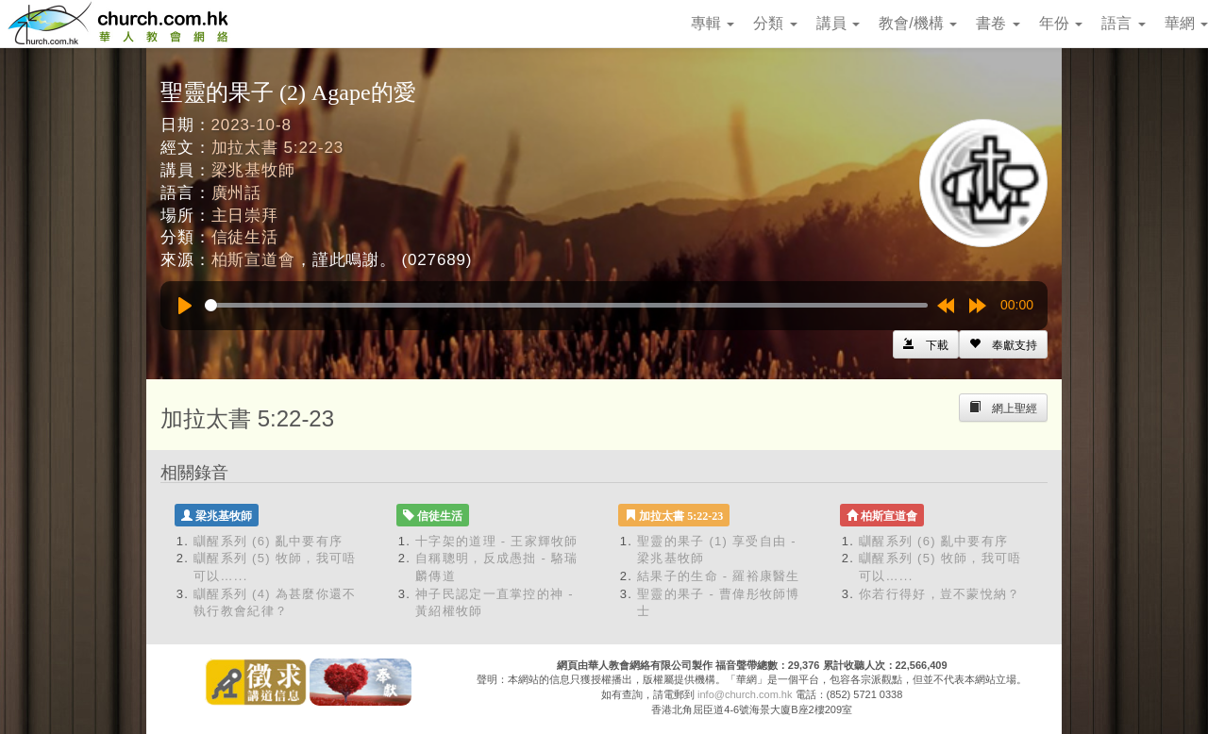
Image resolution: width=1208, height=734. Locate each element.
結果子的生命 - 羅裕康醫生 (718, 576)
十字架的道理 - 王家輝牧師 (497, 541)
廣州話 (236, 193)
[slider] (566, 305)
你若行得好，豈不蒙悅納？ (940, 594)
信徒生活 (244, 237)
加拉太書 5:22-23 (277, 148)
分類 (775, 23)
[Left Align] (1003, 344)
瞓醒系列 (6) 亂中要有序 (268, 541)
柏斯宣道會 (253, 260)
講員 (838, 23)
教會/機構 (918, 23)
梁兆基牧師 (253, 170)
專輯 (712, 23)
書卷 (997, 23)
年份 (1060, 23)
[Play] (185, 306)
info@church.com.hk (744, 694)
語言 (1123, 23)
